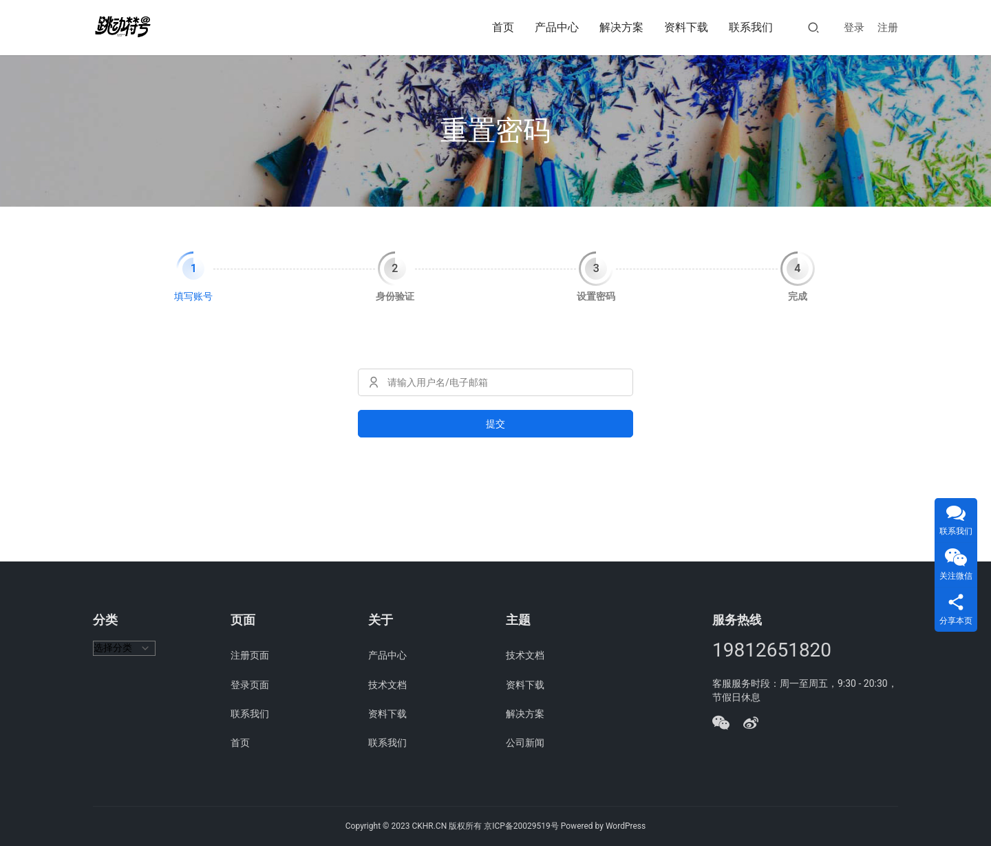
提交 (495, 423)
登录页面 (250, 684)
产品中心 (557, 27)
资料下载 (686, 27)
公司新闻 (525, 742)
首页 (503, 27)
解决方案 (621, 27)
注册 (887, 27)
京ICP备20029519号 (521, 826)
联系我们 (751, 27)
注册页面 (250, 655)
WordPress (626, 826)
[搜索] (813, 27)
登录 (854, 27)
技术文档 (387, 684)
